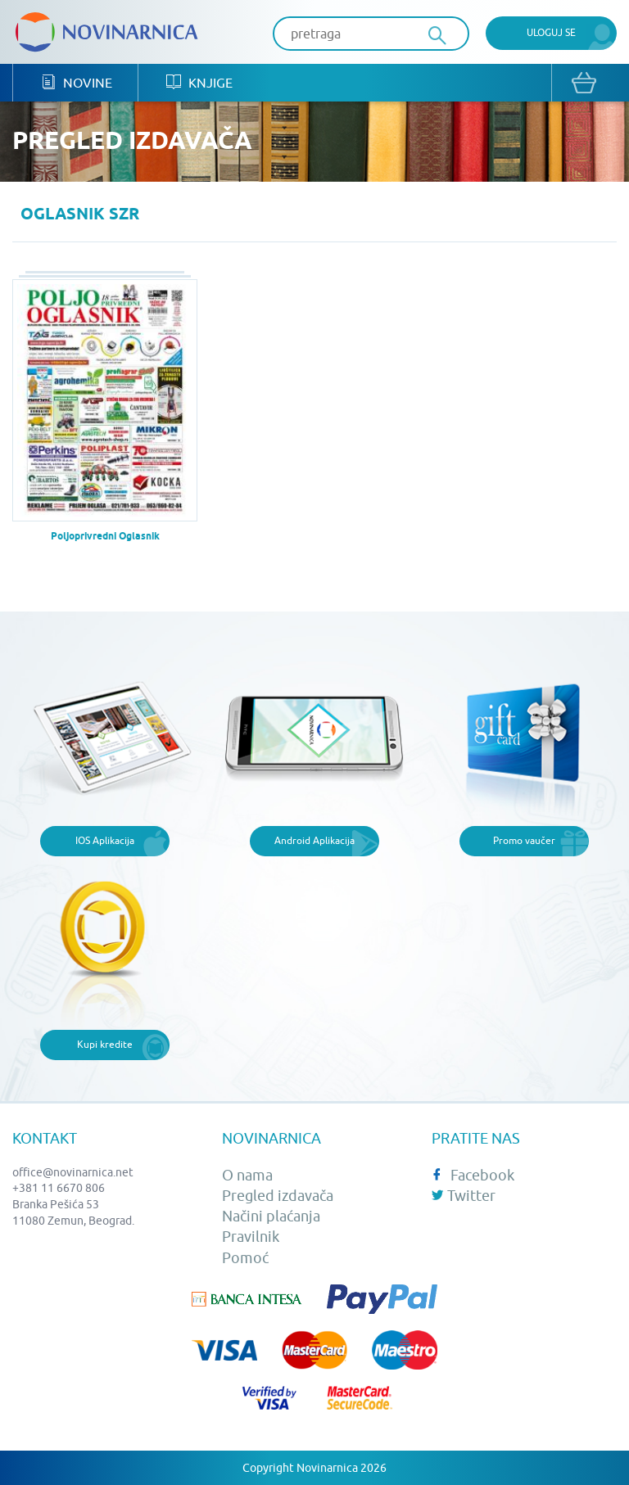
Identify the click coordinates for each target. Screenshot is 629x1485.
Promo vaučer (524, 840)
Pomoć (245, 1257)
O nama (247, 1175)
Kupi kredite (105, 1044)
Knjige (199, 82)
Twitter (464, 1195)
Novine (76, 82)
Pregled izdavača (277, 1195)
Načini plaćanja (271, 1216)
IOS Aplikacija (104, 840)
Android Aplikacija (314, 840)
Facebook (473, 1175)
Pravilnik (250, 1236)
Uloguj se (551, 32)
